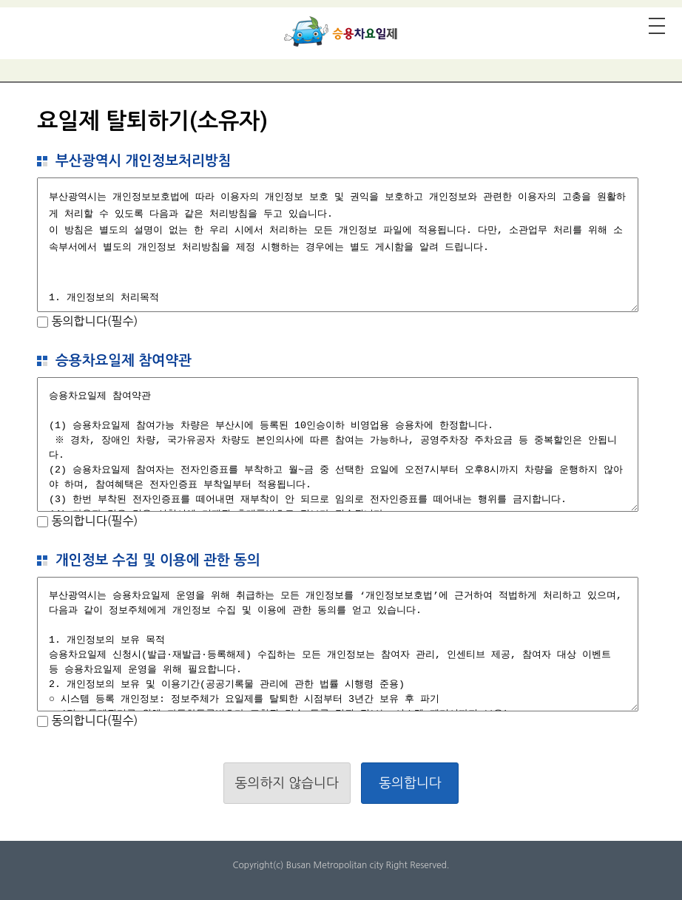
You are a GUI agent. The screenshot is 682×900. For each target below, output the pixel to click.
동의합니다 (410, 783)
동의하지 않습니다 (287, 783)
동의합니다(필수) (93, 321)
